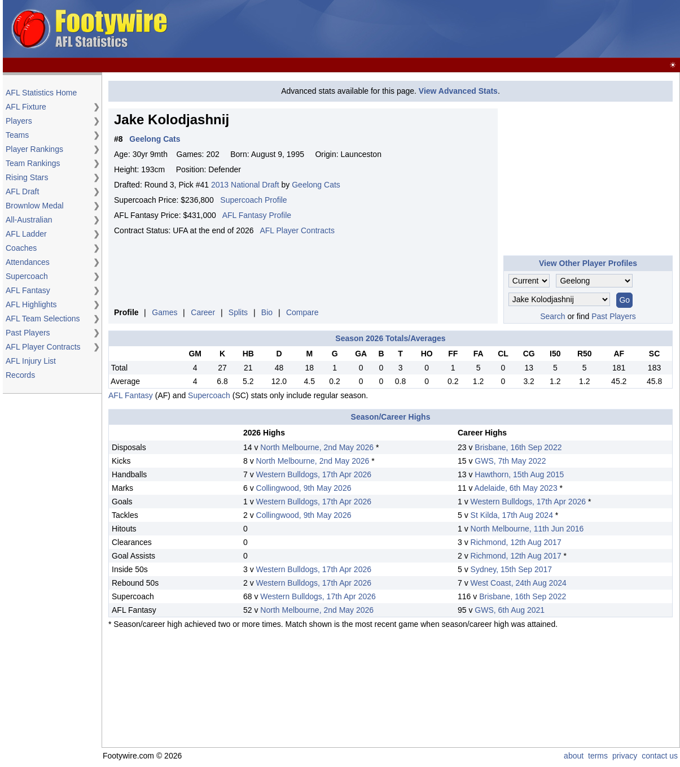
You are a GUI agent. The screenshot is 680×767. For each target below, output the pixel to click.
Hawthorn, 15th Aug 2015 (519, 474)
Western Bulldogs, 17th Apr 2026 (313, 474)
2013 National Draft (245, 184)
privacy (624, 755)
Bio (267, 312)
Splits (238, 312)
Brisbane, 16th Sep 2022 (518, 447)
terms (598, 755)
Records (20, 375)
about (574, 755)
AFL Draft (22, 191)
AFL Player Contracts (43, 346)
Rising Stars (27, 177)
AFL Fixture (26, 106)
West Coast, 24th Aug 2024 (519, 582)
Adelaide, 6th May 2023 (516, 488)
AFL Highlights (31, 304)
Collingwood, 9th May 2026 (304, 488)
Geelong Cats (316, 184)
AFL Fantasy (28, 290)
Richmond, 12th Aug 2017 (516, 542)
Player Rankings (34, 149)
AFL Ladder (26, 233)
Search (552, 316)
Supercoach (27, 276)
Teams (17, 135)
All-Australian (29, 219)
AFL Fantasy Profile (256, 215)
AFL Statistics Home (41, 92)
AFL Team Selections (43, 318)
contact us (660, 755)
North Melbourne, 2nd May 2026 (317, 447)
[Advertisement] (472, 29)
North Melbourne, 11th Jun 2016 (527, 528)
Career (203, 312)
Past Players (28, 332)
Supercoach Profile (253, 199)
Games (164, 312)
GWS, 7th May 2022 (510, 460)
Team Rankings (33, 163)
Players (19, 120)
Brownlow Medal (35, 205)
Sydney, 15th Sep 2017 (511, 569)
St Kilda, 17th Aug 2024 (512, 515)
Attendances (28, 262)
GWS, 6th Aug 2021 (510, 610)
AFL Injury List (31, 360)
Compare (302, 312)
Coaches (21, 247)
